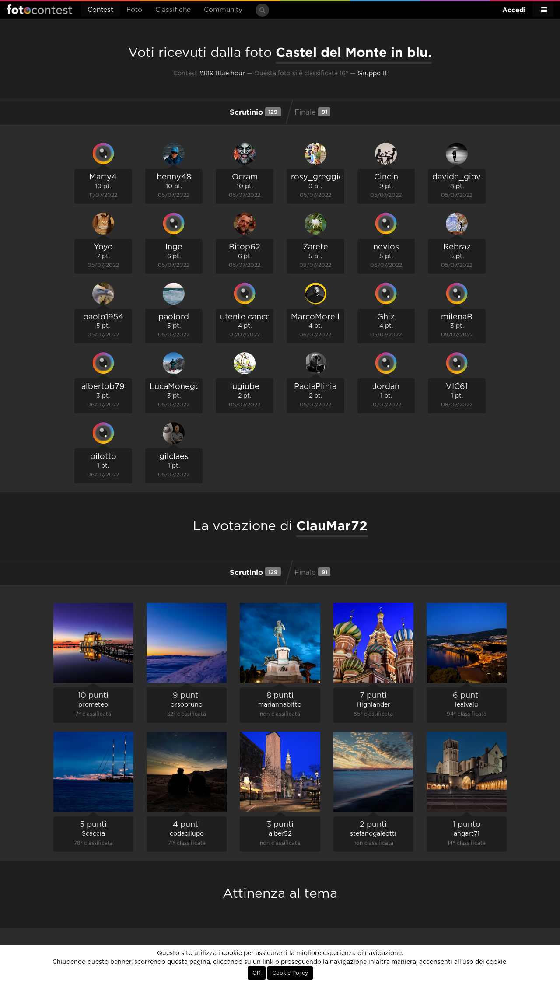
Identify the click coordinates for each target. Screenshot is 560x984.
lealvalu (466, 705)
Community (223, 10)
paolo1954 (103, 317)
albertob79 (103, 387)
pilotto (103, 457)
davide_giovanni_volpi (476, 177)
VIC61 (457, 387)
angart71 (467, 834)
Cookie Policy (290, 973)
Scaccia (93, 834)
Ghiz (386, 317)
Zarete (315, 247)
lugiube (244, 387)
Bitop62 (244, 247)
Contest (100, 10)
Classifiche (173, 10)
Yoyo (103, 247)
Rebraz (457, 247)
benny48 (174, 177)
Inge (173, 247)
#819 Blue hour (222, 73)
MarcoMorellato (321, 317)
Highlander (373, 705)
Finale (312, 111)
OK (256, 973)
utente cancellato (253, 317)
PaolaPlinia (315, 387)
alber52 (280, 834)
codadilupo (187, 834)
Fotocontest (39, 9)
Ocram (245, 177)
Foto (134, 10)
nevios (386, 247)
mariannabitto (279, 705)
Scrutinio (255, 111)
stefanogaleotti (373, 834)
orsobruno (187, 705)
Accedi (514, 10)
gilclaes (174, 457)
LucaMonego (175, 387)
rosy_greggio (317, 177)
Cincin (386, 177)
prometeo (93, 705)
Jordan (385, 387)
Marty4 (103, 177)
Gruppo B (372, 73)
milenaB (456, 317)
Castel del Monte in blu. (354, 52)
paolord (173, 317)
